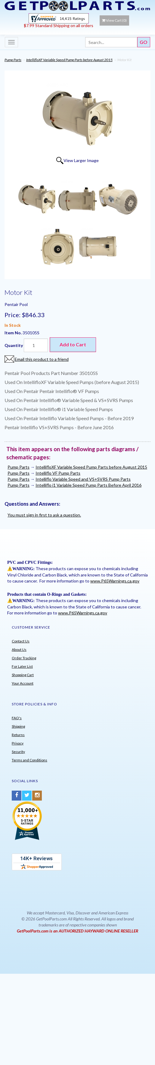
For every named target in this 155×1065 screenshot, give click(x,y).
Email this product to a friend (42, 359)
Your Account (22, 683)
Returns (18, 734)
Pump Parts (13, 60)
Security (18, 751)
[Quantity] (36, 345)
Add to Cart (73, 344)
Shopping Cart (23, 675)
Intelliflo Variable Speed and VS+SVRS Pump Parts (83, 479)
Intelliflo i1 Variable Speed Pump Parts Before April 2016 (88, 485)
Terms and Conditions (29, 760)
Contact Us (20, 641)
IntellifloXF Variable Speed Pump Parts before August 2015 (69, 60)
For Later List (22, 666)
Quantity (14, 345)
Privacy (17, 743)
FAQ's (17, 718)
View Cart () (114, 20)
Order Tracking (24, 658)
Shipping (18, 726)
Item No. (14, 332)
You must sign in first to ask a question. (44, 514)
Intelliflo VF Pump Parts (58, 473)
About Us (19, 649)
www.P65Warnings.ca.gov (114, 580)
